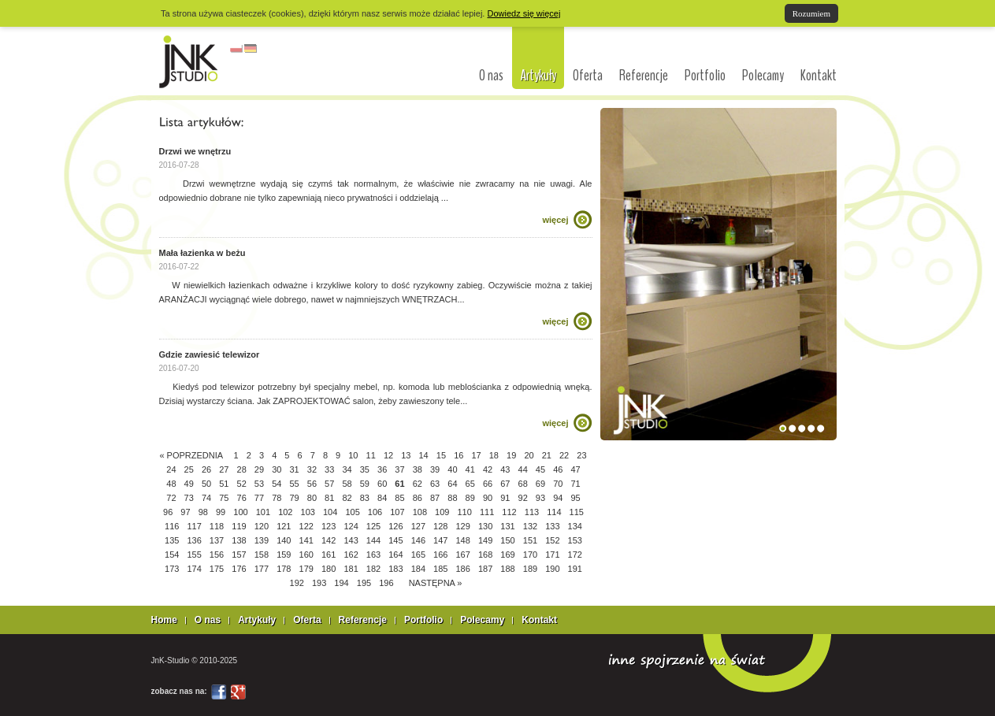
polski (236, 48)
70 (557, 483)
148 (463, 540)
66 (487, 483)
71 (575, 483)
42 (487, 469)
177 (261, 568)
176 (239, 568)
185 (440, 568)
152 (552, 540)
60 (382, 483)
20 (528, 455)
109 (442, 512)
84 (382, 498)
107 (397, 512)
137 (217, 540)
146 (418, 540)
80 (312, 498)
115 (577, 512)
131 (507, 526)
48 (171, 483)
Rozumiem (811, 13)
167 (463, 554)
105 (352, 512)
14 (424, 455)
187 (485, 568)
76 (242, 498)
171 (552, 554)
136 (194, 540)
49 (189, 483)
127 (418, 526)
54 (276, 483)
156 (217, 554)
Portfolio (705, 75)
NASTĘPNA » (435, 583)
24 (171, 469)
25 (189, 469)
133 (552, 526)
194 (341, 583)
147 (440, 540)
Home (164, 619)
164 (395, 554)
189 (530, 568)
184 (418, 568)
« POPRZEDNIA (190, 455)
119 (239, 526)
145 (395, 540)
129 (463, 526)
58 (346, 483)
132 (530, 526)
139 (261, 540)
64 (452, 483)
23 (581, 455)
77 (259, 498)
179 (306, 568)
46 (557, 469)
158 (261, 554)
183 (395, 568)
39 (435, 469)
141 (306, 540)
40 (452, 469)
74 (206, 498)
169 (507, 554)
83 (364, 498)
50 (206, 483)
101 (263, 512)
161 (328, 554)
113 (532, 512)
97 (185, 512)
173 (172, 568)
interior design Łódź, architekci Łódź (188, 61)
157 (239, 554)
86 (417, 498)
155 (194, 554)
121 (284, 526)
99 (220, 512)
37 (399, 469)
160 (306, 554)
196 (386, 583)
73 (189, 498)
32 (312, 469)
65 (470, 483)
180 (328, 568)
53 (259, 483)
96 (168, 512)
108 (420, 512)
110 (465, 512)
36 (382, 469)
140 (284, 540)
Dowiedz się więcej (523, 13)
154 (172, 554)
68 (523, 483)
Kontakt (818, 75)
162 (350, 554)
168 (485, 554)
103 (308, 512)
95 (575, 498)
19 (511, 455)
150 (507, 540)
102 (285, 512)
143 (350, 540)
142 (328, 540)
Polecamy (763, 75)
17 (476, 455)
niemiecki (250, 48)
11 (371, 455)
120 (261, 526)
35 (364, 469)
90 (487, 498)
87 (435, 498)
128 (440, 526)
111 (487, 512)
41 (470, 469)
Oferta (588, 75)
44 (523, 469)
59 (364, 483)
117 (194, 526)
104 (330, 512)
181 (350, 568)
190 (552, 568)
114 (554, 512)
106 (375, 512)
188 (507, 568)
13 (405, 455)
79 (294, 498)
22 (564, 455)
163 (373, 554)
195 (364, 583)
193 (319, 583)
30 (276, 469)
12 (388, 455)
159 (284, 554)
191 (575, 568)
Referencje (643, 75)
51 (223, 483)
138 (239, 540)
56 (312, 483)
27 (223, 469)
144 (373, 540)
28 (242, 469)
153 (575, 540)
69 (540, 483)
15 (441, 455)
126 (395, 526)
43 (505, 469)
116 (172, 526)
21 (546, 455)
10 (353, 455)
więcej (555, 219)
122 (306, 526)
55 (294, 483)
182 (373, 568)
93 (540, 498)
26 (206, 469)
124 (350, 526)
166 (440, 554)
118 (217, 526)
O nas (491, 75)
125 (373, 526)
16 (458, 455)
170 (530, 554)
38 (417, 469)
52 (242, 483)
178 (284, 568)
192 (297, 583)
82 (346, 498)
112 (509, 512)
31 (294, 469)
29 (259, 469)
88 (452, 498)
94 (557, 498)
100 (240, 512)
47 (575, 469)
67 (505, 483)
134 (575, 526)
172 (575, 554)
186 (463, 568)
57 (329, 483)
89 (470, 498)
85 (399, 498)
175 (217, 568)
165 (418, 554)
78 (276, 498)
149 (485, 540)
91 (505, 498)
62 (417, 483)
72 (171, 498)
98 (203, 512)
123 (328, 526)
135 (172, 540)
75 (223, 498)
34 (346, 469)
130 (485, 526)
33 (329, 469)
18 (494, 455)
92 (523, 498)
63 (435, 483)
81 (329, 498)
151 (530, 540)
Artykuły (538, 75)
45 (540, 469)
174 (194, 568)
